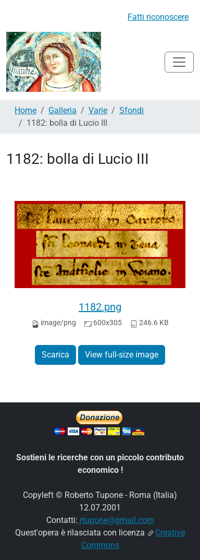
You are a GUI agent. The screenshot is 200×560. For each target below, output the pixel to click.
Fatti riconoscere (158, 17)
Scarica (55, 355)
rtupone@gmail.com (116, 520)
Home (25, 110)
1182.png (100, 307)
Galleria (62, 110)
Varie (98, 110)
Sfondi (131, 110)
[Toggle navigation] (179, 62)
